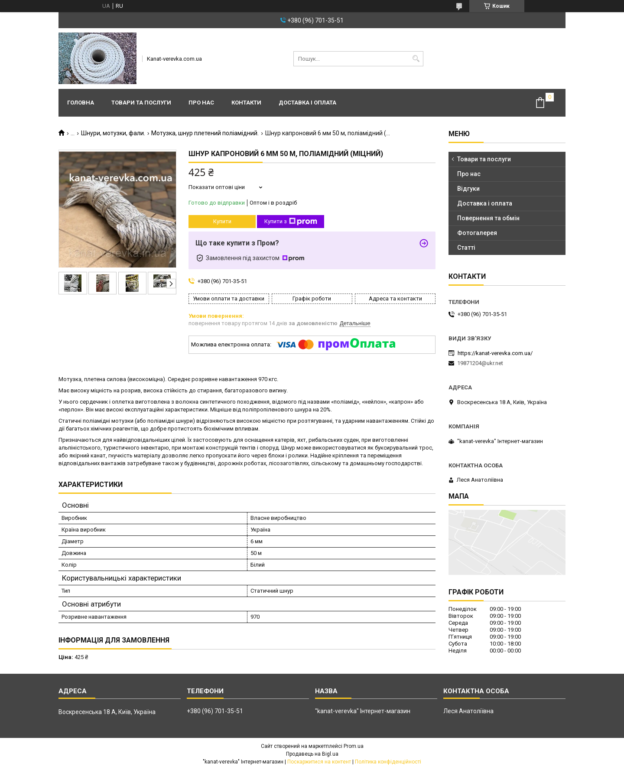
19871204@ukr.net (480, 363)
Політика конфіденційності (388, 762)
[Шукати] (415, 58)
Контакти (246, 102)
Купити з (290, 221)
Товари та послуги (141, 102)
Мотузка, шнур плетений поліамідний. (205, 133)
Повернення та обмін (488, 218)
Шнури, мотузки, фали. (113, 133)
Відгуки (468, 188)
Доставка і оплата (307, 102)
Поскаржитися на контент (319, 762)
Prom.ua (354, 746)
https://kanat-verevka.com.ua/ (495, 353)
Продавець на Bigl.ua (312, 754)
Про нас (201, 102)
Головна (80, 102)
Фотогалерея (477, 232)
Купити (222, 221)
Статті (466, 247)
